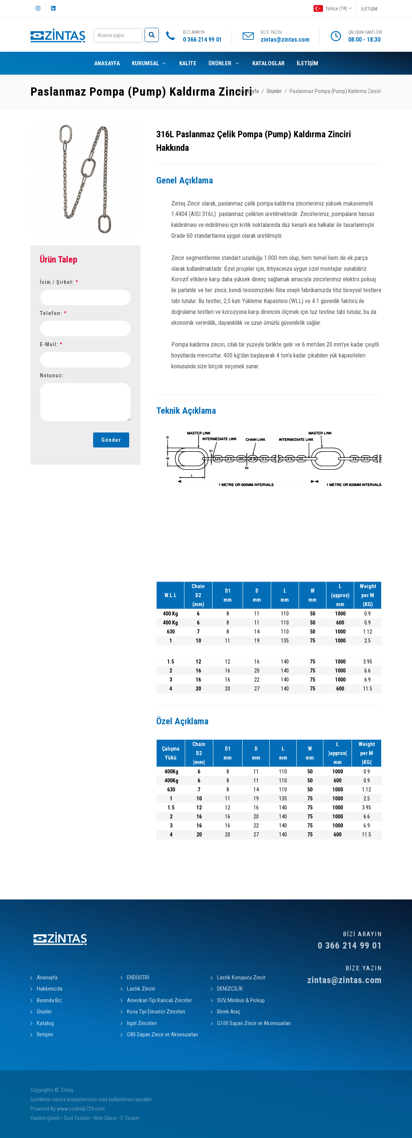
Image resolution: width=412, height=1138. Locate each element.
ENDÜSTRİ (138, 977)
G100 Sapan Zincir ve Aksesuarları (254, 1023)
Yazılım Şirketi (45, 1118)
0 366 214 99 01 (341, 940)
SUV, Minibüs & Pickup (241, 1000)
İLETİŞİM (369, 9)
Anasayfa (248, 91)
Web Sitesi (105, 1118)
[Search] (118, 35)
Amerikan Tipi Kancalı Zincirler (159, 1000)
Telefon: (53, 313)
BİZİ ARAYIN (202, 37)
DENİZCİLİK (230, 988)
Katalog (45, 1023)
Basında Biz (49, 1000)
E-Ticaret (130, 1118)
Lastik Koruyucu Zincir (241, 977)
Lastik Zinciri (141, 988)
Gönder (111, 440)
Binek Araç (228, 1011)
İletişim (45, 1034)
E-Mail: (51, 344)
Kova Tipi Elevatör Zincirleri (156, 1011)
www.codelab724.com (81, 1109)
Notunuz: (52, 375)
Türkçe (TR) (333, 8)
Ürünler (274, 91)
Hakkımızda (49, 988)
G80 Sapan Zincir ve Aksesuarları (162, 1034)
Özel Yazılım (77, 1118)
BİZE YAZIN (285, 37)
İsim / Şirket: (59, 282)
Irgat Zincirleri (142, 1023)
